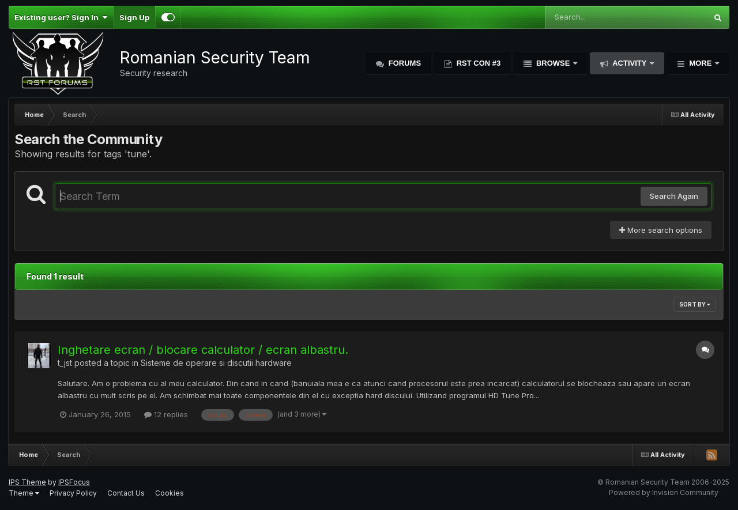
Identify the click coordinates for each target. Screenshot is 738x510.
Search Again (674, 196)
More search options (660, 230)
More (700, 63)
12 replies (166, 414)
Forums (403, 63)
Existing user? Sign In (60, 17)
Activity (630, 63)
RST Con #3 (477, 63)
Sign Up (134, 17)
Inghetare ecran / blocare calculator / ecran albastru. (203, 350)
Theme (24, 493)
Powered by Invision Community (663, 492)
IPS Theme (27, 482)
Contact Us (126, 493)
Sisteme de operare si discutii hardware (216, 363)
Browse (553, 63)
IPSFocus (74, 482)
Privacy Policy (73, 493)
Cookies (169, 493)
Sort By (694, 304)
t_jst (65, 363)
